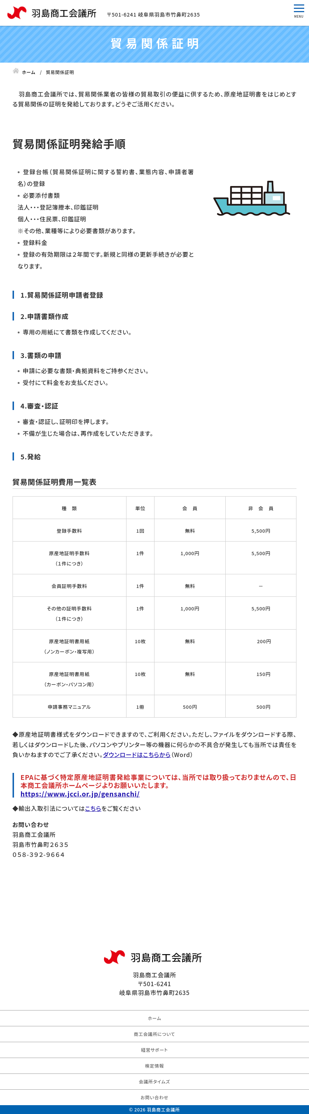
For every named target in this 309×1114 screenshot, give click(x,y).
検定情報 (154, 1065)
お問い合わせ (154, 1097)
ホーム (155, 1018)
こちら (93, 808)
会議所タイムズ (154, 1081)
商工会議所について (154, 1034)
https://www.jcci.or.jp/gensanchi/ (80, 793)
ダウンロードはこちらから (137, 754)
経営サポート (154, 1050)
